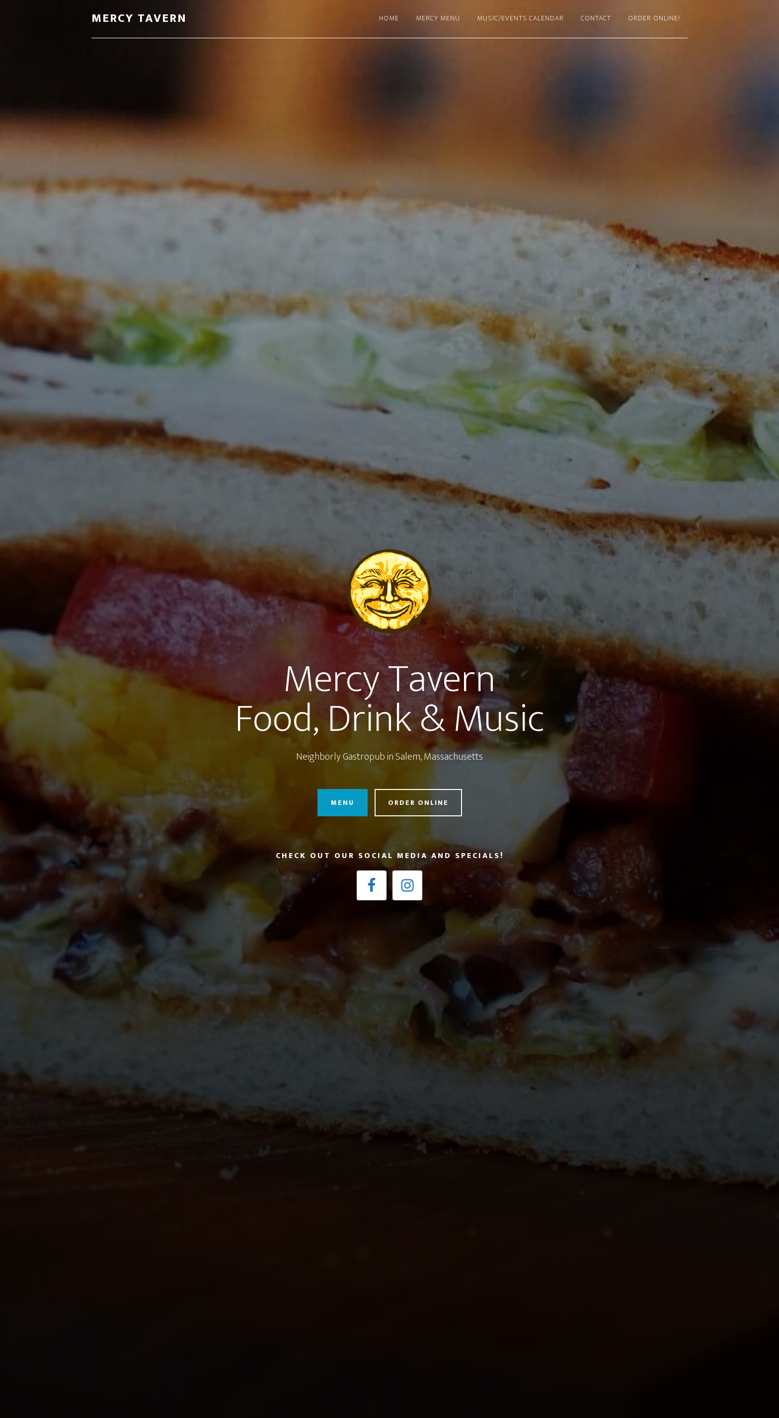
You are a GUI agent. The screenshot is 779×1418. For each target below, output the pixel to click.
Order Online (418, 802)
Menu (342, 802)
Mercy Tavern (139, 18)
